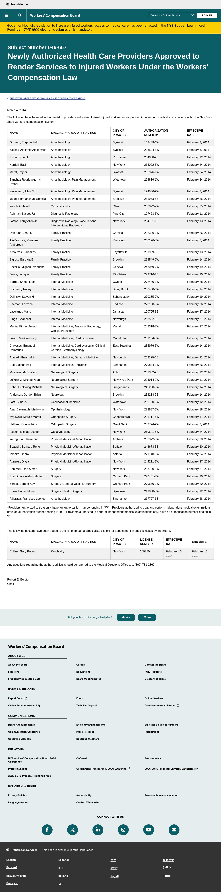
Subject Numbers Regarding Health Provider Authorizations (46, 98)
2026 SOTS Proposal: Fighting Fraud (29, 776)
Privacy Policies (17, 795)
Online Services (154, 698)
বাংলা (114, 868)
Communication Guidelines (24, 732)
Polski (167, 876)
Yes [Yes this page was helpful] (128, 617)
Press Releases (85, 732)
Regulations (83, 672)
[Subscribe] (174, 829)
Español (63, 860)
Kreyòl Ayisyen (16, 876)
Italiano (63, 876)
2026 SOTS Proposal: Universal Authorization (171, 769)
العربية (115, 876)
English (11, 860)
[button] (6, 15)
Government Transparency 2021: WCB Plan (103, 769)
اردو (60, 883)
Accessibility (83, 795)
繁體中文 (168, 860)
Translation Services (24, 850)
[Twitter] (72, 829)
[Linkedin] (97, 829)
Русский (11, 867)
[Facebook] (47, 829)
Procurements (153, 758)
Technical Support (86, 705)
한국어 (167, 867)
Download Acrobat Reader (162, 705)
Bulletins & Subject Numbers (161, 725)
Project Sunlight (17, 769)
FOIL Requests (153, 672)
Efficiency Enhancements (91, 725)
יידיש (61, 867)
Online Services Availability (24, 705)
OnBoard (81, 758)
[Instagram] (123, 829)
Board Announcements (21, 725)
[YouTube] (148, 829)
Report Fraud (17, 698)
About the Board (17, 665)
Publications (152, 732)
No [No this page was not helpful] (149, 617)
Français (12, 883)
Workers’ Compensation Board (55, 15)
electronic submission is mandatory (57, 29)
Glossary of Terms (155, 679)
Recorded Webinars (87, 739)
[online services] (172, 15)
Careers (81, 665)
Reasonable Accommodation (161, 795)
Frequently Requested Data (24, 679)
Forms (80, 698)
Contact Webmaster (88, 802)
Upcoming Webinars (20, 739)
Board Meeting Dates (88, 679)
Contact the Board (155, 665)
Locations (13, 672)
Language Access (18, 802)
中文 (113, 860)
